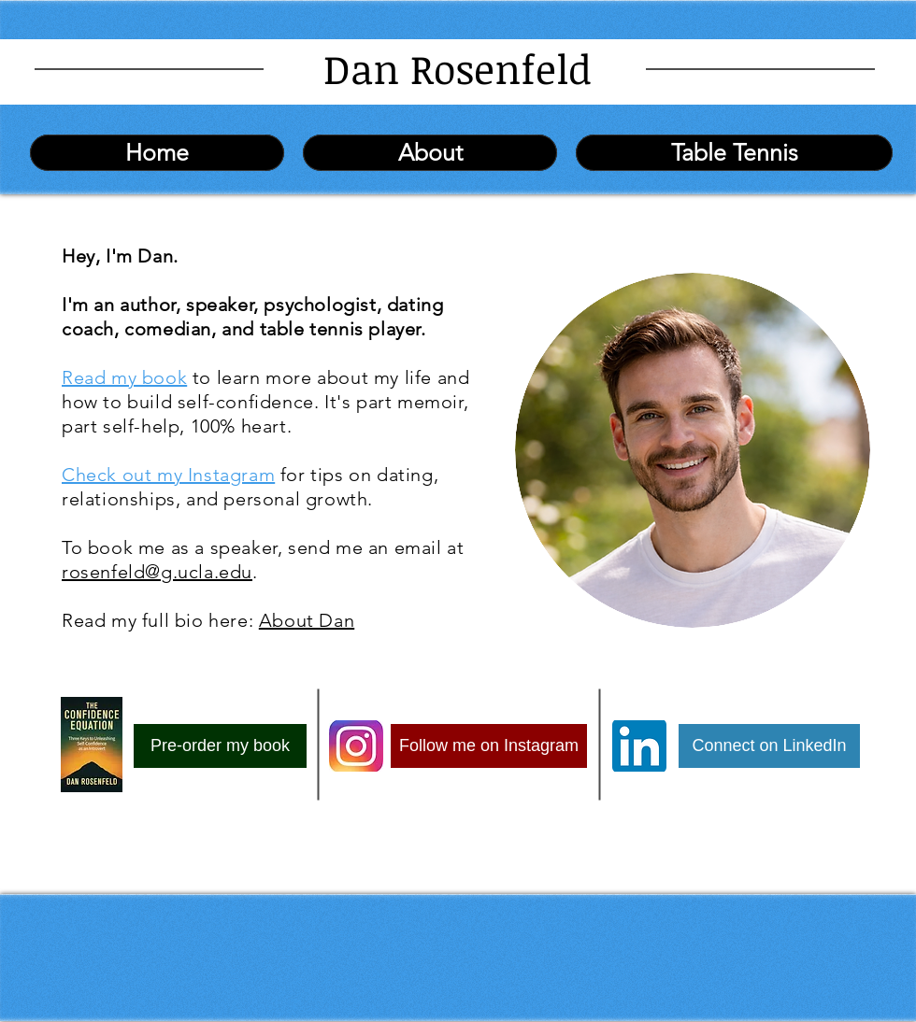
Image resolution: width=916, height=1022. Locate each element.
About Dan (306, 620)
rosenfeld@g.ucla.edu (157, 572)
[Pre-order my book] (220, 746)
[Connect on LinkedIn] (769, 746)
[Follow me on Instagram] (489, 746)
